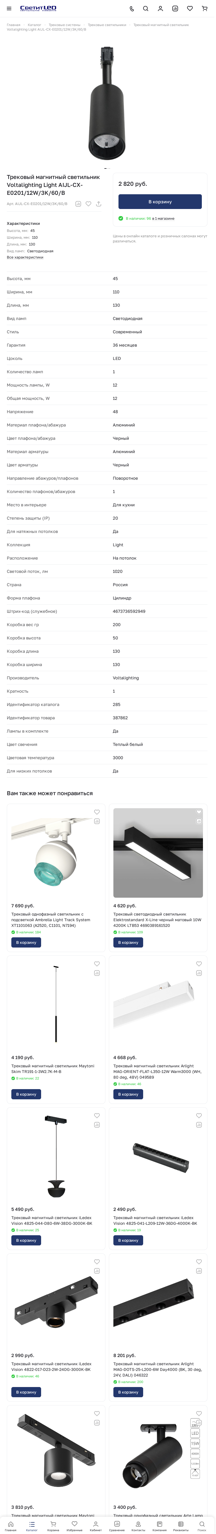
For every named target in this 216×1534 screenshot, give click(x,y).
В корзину (160, 201)
